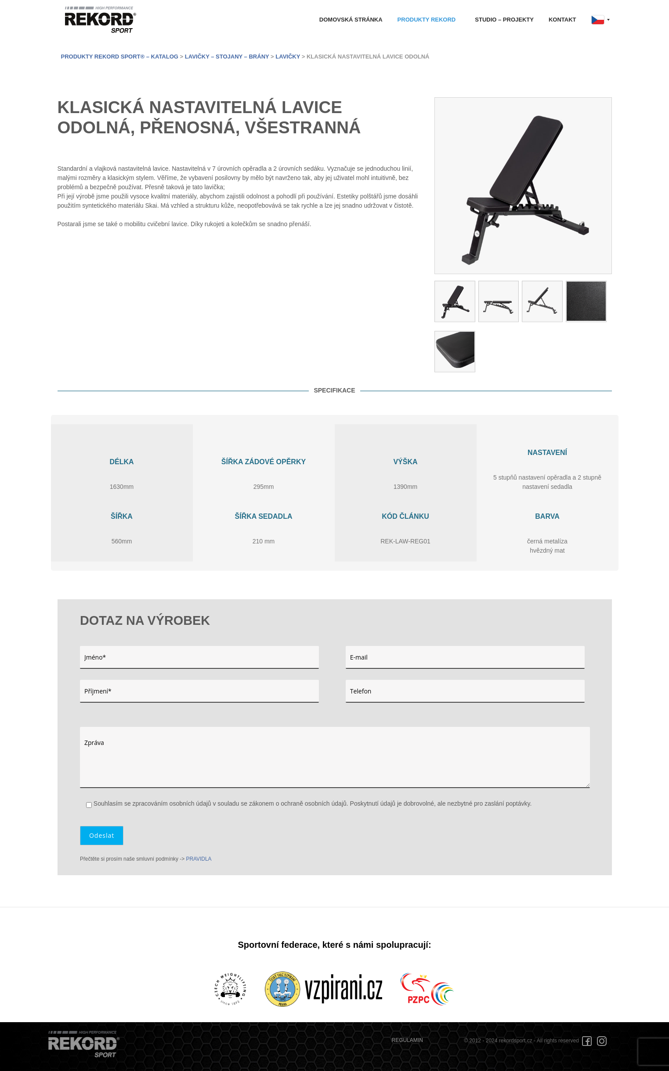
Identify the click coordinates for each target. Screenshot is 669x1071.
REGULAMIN (407, 1040)
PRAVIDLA (199, 859)
